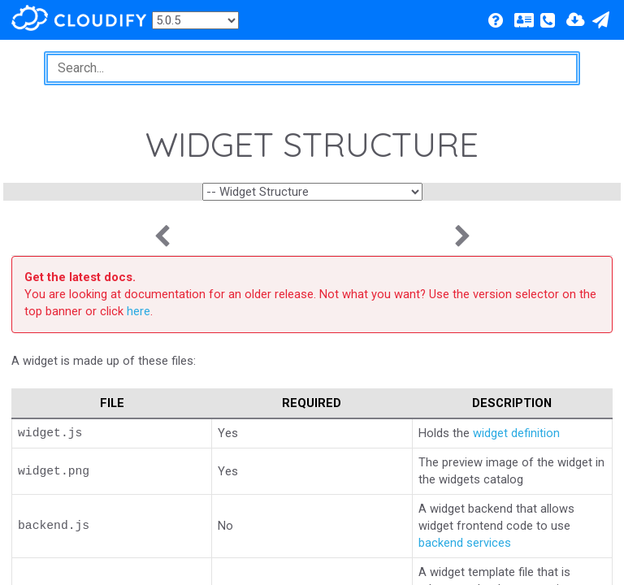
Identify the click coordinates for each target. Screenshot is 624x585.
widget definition (516, 433)
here (138, 311)
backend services (464, 542)
